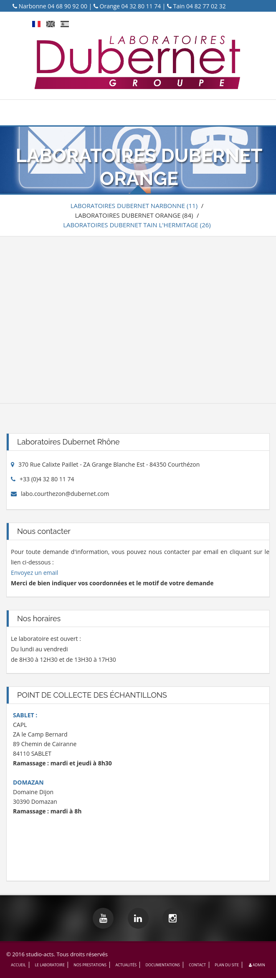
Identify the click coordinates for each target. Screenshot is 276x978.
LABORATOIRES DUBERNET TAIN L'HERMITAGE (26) (137, 225)
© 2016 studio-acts (30, 954)
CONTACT (197, 965)
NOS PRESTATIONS (89, 965)
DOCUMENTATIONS (162, 965)
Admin (256, 965)
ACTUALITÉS (126, 965)
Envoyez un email (34, 573)
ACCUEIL (18, 965)
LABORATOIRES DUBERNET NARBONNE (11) (134, 205)
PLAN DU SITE (227, 965)
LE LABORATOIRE (50, 965)
